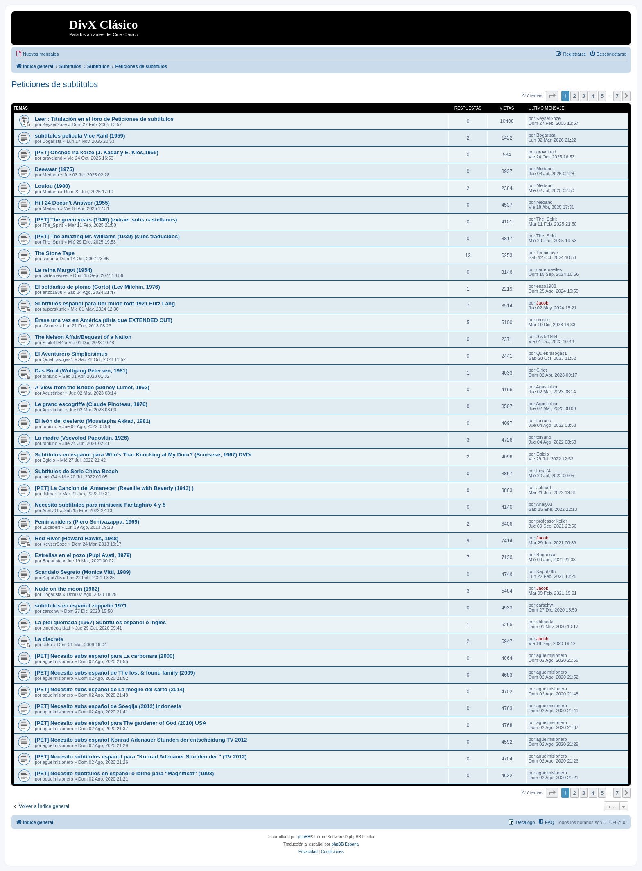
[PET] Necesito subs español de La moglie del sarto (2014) (110, 689)
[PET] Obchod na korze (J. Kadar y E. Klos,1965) (96, 152)
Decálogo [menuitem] (525, 822)
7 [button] (617, 95)
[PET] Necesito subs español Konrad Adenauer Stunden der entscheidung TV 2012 (141, 740)
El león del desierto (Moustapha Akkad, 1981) (92, 421)
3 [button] (583, 95)
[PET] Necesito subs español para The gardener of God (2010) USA (120, 723)
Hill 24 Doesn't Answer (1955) (72, 203)
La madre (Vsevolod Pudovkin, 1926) (82, 438)
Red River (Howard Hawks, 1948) (76, 538)
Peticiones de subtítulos (54, 84)
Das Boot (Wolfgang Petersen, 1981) (81, 371)
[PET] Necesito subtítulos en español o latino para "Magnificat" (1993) (124, 773)
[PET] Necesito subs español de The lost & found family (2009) (115, 673)
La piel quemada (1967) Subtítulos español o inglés (100, 622)
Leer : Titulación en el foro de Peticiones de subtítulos (104, 119)
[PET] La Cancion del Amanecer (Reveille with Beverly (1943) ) (114, 488)
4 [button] (592, 95)
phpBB (304, 837)
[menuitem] (37, 54)
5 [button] (602, 95)
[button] (552, 96)
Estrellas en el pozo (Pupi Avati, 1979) (83, 555)
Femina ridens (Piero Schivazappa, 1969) (87, 522)
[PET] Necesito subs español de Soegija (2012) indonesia (108, 706)
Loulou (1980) (52, 186)
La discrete (49, 639)
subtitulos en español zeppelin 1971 (81, 605)
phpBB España (345, 844)
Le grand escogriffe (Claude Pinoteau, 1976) (91, 404)
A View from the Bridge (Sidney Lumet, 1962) (92, 387)
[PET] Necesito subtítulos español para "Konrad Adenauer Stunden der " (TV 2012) (141, 757)
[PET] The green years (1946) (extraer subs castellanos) (106, 220)
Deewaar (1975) (54, 169)
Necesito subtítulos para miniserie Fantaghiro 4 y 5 (100, 505)
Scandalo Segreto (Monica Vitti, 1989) (83, 572)
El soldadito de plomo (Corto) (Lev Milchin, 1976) (97, 287)
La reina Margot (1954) (63, 270)
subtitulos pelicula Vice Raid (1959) (80, 136)
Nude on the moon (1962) (67, 589)
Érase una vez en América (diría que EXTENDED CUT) (103, 320)
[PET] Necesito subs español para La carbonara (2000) (104, 656)
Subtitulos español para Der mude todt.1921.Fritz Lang (105, 303)
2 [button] (574, 95)
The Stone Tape (55, 253)
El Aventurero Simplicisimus (71, 354)
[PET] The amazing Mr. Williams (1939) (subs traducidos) (107, 236)
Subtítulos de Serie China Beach (76, 471)
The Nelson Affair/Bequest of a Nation (83, 337)
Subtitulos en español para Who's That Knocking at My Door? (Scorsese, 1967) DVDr (143, 454)
